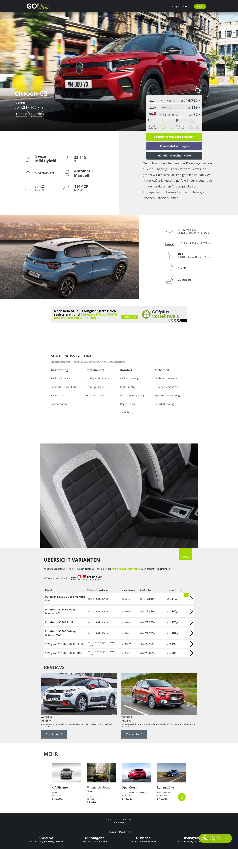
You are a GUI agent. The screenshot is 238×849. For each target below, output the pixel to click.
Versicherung (169, 114)
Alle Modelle (119, 822)
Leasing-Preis (174, 590)
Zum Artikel (54, 734)
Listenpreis (167, 101)
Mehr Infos (130, 317)
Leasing (165, 108)
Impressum (111, 819)
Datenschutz (126, 819)
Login (200, 6)
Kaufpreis (146, 590)
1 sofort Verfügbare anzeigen (174, 136)
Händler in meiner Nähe (174, 155)
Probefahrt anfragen (174, 146)
